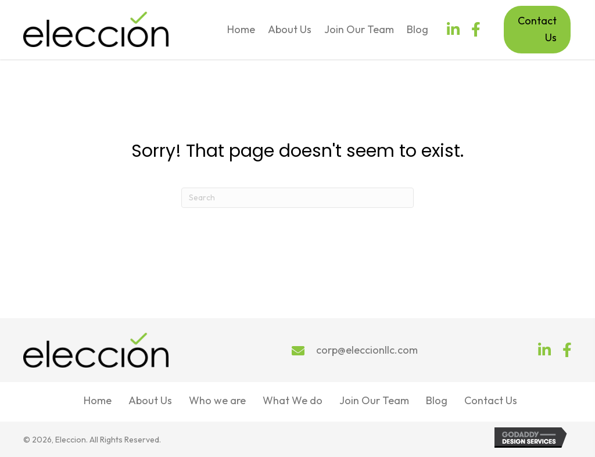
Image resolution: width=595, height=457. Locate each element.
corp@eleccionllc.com (367, 350)
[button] (453, 29)
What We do (292, 400)
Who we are (217, 400)
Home (98, 400)
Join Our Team (374, 400)
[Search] (297, 198)
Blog (436, 400)
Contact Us (490, 400)
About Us (150, 400)
